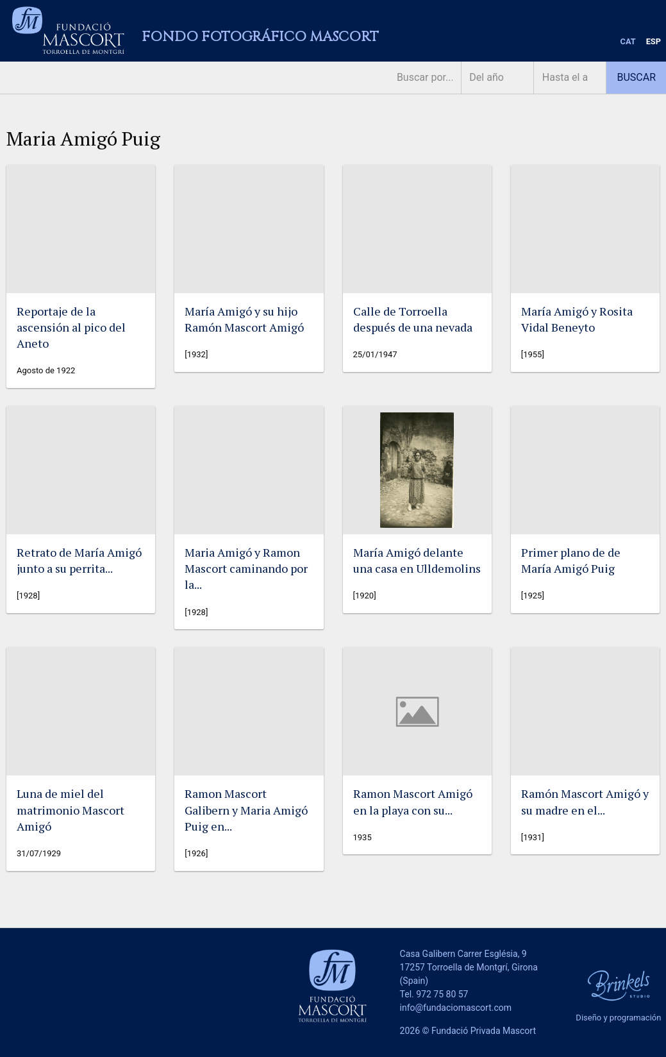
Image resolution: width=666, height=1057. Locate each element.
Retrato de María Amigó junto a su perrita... (79, 560)
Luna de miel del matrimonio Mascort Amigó (70, 809)
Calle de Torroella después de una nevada (412, 319)
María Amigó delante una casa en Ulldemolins (417, 560)
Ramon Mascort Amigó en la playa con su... (412, 801)
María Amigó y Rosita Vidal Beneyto (577, 319)
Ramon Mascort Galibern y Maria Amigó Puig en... (246, 809)
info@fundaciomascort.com (456, 1007)
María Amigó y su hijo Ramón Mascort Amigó (244, 319)
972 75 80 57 (442, 994)
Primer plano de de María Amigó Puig (570, 560)
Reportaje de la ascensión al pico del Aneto (71, 327)
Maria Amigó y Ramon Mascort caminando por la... (246, 568)
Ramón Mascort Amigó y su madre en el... (585, 801)
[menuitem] (628, 42)
